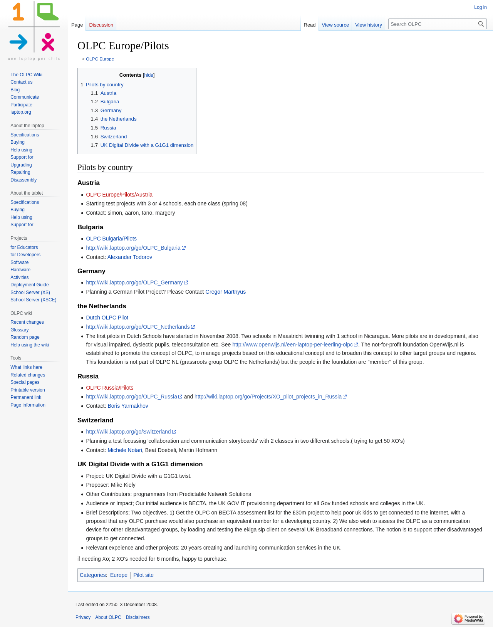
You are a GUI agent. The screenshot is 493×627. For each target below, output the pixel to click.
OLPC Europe (100, 58)
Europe (118, 575)
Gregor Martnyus (225, 292)
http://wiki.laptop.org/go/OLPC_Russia (131, 396)
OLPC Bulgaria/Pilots (111, 238)
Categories (93, 575)
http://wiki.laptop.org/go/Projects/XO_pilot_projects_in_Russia (268, 396)
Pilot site (143, 575)
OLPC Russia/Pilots (109, 388)
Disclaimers (138, 617)
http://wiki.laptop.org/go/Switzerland (128, 432)
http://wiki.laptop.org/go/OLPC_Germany (134, 282)
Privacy (83, 617)
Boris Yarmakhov (127, 406)
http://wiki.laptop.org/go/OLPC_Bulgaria (133, 248)
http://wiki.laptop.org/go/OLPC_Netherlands (137, 327)
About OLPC (108, 617)
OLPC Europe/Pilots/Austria (119, 195)
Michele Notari (124, 450)
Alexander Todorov (129, 257)
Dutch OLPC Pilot (107, 317)
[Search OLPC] (437, 23)
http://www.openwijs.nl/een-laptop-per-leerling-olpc (292, 344)
